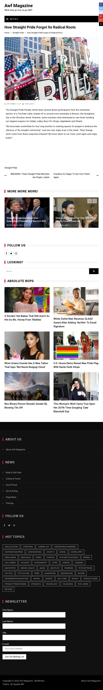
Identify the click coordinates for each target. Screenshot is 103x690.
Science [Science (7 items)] (48, 579)
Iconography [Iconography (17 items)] (40, 563)
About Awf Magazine (15, 449)
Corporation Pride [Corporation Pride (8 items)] (14, 552)
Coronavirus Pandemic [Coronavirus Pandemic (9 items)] (65, 547)
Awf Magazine (18, 5)
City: (4, 632)
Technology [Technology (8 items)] (52, 584)
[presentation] (89, 201)
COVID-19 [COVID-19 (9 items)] (50, 552)
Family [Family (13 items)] (39, 557)
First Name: (8, 610)
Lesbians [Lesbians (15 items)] (79, 563)
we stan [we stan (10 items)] (8, 589)
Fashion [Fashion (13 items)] (50, 557)
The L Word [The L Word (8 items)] (83, 584)
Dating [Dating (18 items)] (62, 552)
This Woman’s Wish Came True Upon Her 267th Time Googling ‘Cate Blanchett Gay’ (74, 407)
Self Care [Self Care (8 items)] (62, 579)
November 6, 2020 (15, 225)
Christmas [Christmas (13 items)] (28, 547)
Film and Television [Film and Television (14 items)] (68, 557)
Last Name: (7, 621)
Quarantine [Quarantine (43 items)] (50, 573)
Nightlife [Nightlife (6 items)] (54, 568)
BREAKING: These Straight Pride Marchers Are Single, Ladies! (30, 176)
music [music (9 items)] (42, 568)
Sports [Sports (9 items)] (75, 579)
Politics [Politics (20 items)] (9, 573)
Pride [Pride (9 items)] (36, 573)
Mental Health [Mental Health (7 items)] (28, 568)
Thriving (9, 503)
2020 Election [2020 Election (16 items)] (11, 547)
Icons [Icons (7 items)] (54, 563)
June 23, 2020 (62, 225)
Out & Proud (11, 485)
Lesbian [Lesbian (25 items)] (66, 563)
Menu (12, 19)
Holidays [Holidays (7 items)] (25, 563)
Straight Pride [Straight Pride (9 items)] (90, 579)
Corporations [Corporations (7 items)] (34, 552)
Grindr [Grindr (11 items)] (86, 557)
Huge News (11, 497)
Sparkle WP (18, 684)
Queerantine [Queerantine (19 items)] (67, 573)
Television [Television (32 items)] (68, 584)
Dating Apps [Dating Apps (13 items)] (76, 552)
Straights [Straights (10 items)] (36, 584)
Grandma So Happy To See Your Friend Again (72, 176)
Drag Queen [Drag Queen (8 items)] (10, 557)
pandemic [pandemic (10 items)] (68, 568)
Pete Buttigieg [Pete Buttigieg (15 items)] (85, 568)
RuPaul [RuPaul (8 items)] (36, 579)
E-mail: (5, 644)
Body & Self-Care (13, 472)
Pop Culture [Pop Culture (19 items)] (23, 573)
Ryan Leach (29, 104)
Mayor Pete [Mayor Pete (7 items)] (10, 568)
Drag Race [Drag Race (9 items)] (26, 557)
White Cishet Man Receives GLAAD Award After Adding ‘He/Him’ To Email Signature (75, 322)
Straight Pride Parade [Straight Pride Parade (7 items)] (15, 584)
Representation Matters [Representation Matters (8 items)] (16, 579)
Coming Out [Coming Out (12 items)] (43, 547)
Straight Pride (10, 168)
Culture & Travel (13, 478)
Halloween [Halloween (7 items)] (10, 563)
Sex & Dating (12, 491)
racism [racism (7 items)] (81, 573)
